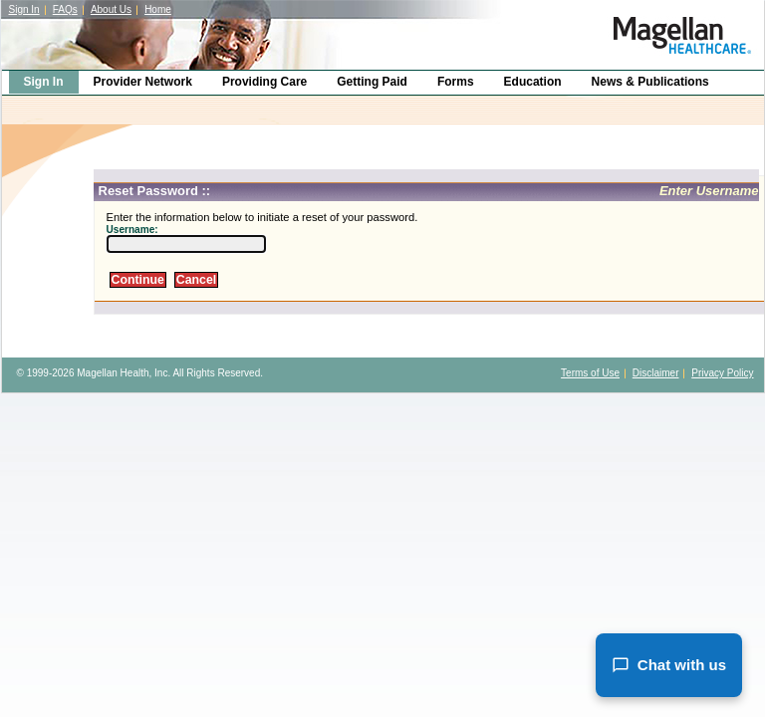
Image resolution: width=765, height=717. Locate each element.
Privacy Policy (722, 372)
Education (533, 82)
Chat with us (669, 665)
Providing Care (264, 82)
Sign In (24, 9)
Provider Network (143, 82)
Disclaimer (656, 372)
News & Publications (650, 82)
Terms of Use (590, 372)
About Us (111, 9)
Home (157, 9)
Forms (455, 82)
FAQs (65, 9)
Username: (132, 229)
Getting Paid (372, 82)
